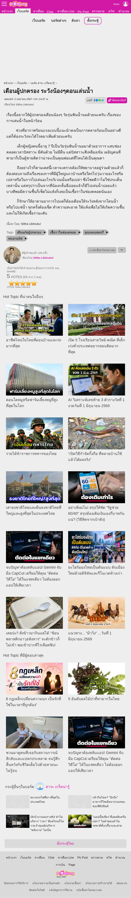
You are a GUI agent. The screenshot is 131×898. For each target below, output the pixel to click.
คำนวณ (123, 11)
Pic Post (83, 12)
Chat (50, 12)
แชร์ (95, 100)
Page (71, 864)
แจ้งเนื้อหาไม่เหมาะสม (89, 890)
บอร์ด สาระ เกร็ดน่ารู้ (42, 83)
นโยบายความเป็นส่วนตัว (46, 883)
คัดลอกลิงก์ (117, 100)
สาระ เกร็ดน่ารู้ (52, 787)
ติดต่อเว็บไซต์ (37, 890)
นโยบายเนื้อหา (72, 883)
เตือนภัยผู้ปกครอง (29, 232)
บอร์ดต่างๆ (58, 21)
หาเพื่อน (38, 11)
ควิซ (111, 11)
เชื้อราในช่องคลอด (63, 232)
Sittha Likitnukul (25, 104)
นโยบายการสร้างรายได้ (98, 883)
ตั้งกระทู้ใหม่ (65, 844)
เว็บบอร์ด (23, 11)
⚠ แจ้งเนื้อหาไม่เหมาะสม (102, 250)
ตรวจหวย (98, 11)
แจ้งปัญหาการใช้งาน (60, 890)
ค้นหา (75, 21)
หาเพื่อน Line (65, 11)
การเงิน (60, 864)
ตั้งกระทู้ (92, 21)
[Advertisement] (65, 53)
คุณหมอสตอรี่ (94, 232)
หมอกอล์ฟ (15, 238)
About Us (122, 883)
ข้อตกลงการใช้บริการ (16, 883)
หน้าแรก (7, 11)
